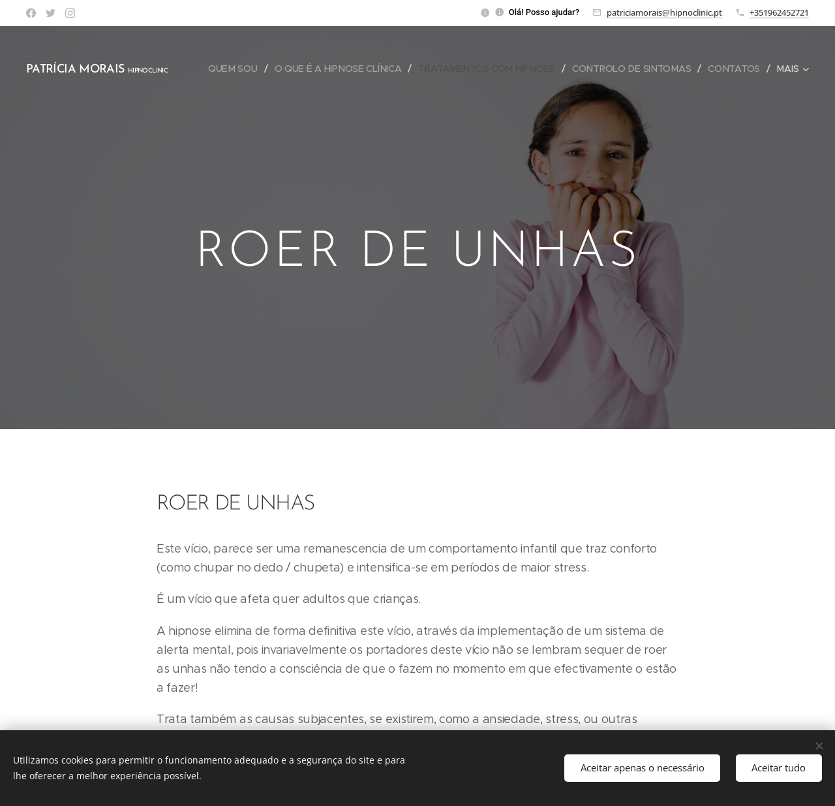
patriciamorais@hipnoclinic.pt (664, 12)
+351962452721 (779, 12)
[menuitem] (303, 68)
